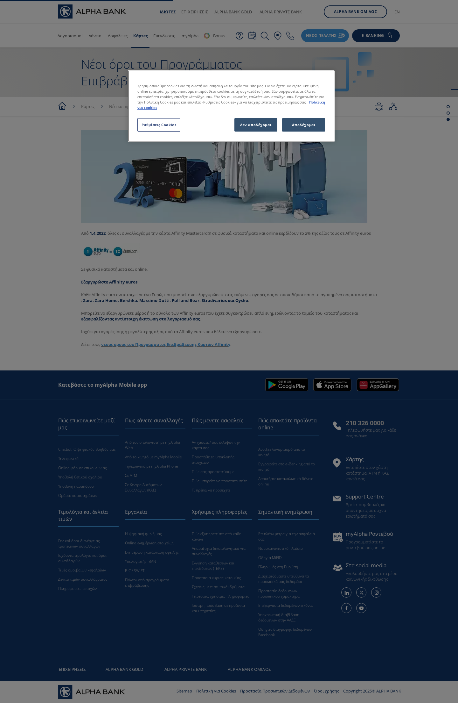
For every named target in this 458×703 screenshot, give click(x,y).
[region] (231, 106)
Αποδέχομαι (304, 124)
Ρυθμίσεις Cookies (159, 124)
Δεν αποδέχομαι (255, 124)
